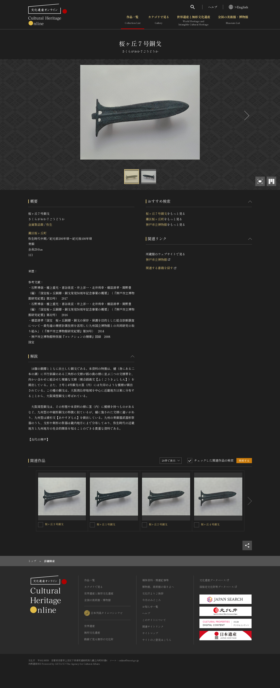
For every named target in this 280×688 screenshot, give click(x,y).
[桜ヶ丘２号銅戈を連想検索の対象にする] (144, 524)
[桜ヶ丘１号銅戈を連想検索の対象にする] (92, 524)
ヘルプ (212, 7)
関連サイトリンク (152, 626)
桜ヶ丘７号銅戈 (156, 213)
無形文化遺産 (92, 632)
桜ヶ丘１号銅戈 (106, 524)
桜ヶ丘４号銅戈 (210, 524)
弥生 (49, 224)
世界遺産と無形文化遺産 (193, 21)
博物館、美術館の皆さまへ (158, 587)
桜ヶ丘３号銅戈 (54, 524)
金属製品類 (35, 224)
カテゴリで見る (158, 21)
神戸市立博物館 (156, 224)
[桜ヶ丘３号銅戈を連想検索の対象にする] (40, 524)
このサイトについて (154, 620)
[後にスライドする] (246, 115)
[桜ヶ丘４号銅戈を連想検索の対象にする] (196, 524)
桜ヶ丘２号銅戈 (158, 524)
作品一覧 (132, 21)
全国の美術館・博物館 (233, 21)
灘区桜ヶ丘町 (37, 233)
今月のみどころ (151, 600)
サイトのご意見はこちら (156, 640)
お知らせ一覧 (150, 607)
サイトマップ (150, 633)
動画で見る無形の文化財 (98, 639)
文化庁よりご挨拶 (152, 593)
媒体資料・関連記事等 (155, 580)
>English (238, 7)
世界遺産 (89, 626)
